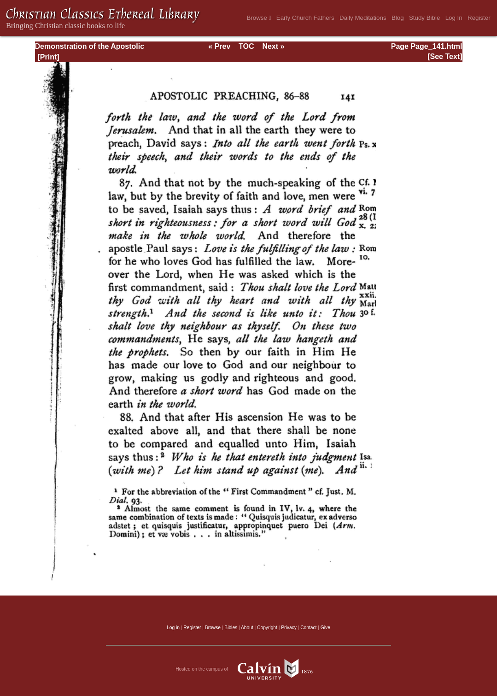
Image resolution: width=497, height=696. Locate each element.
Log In (453, 17)
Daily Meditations (362, 17)
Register (479, 17)
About (247, 627)
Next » (273, 46)
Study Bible (424, 17)
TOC (246, 46)
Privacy (289, 627)
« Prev (219, 46)
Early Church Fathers (305, 17)
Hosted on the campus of (248, 669)
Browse (258, 17)
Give (325, 627)
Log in (173, 627)
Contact (308, 627)
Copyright (267, 627)
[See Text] (444, 56)
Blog (398, 17)
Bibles (230, 627)
